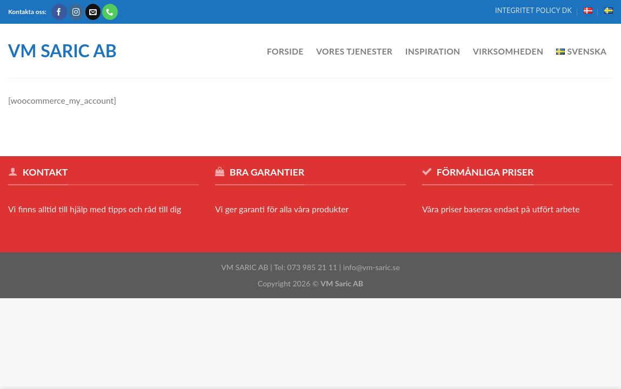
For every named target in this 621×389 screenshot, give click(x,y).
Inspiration (432, 51)
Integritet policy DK (533, 10)
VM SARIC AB (62, 50)
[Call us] (110, 11)
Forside (285, 51)
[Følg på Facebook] (59, 11)
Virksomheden (508, 51)
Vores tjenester (354, 51)
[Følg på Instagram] (76, 11)
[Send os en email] (93, 11)
